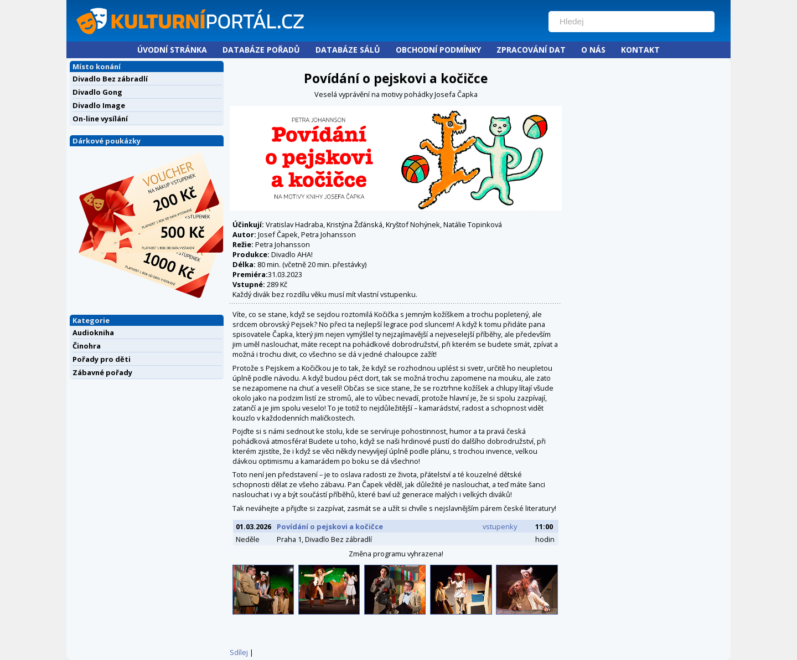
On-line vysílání (100, 119)
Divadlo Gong (97, 92)
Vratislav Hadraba (294, 224)
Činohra (87, 346)
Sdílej (239, 652)
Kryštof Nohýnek (413, 224)
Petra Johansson (328, 234)
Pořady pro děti (102, 359)
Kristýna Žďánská (354, 224)
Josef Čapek (278, 234)
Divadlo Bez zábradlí (110, 79)
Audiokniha (93, 332)
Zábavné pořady (102, 372)
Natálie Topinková (472, 224)
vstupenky (500, 526)
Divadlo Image (99, 105)
